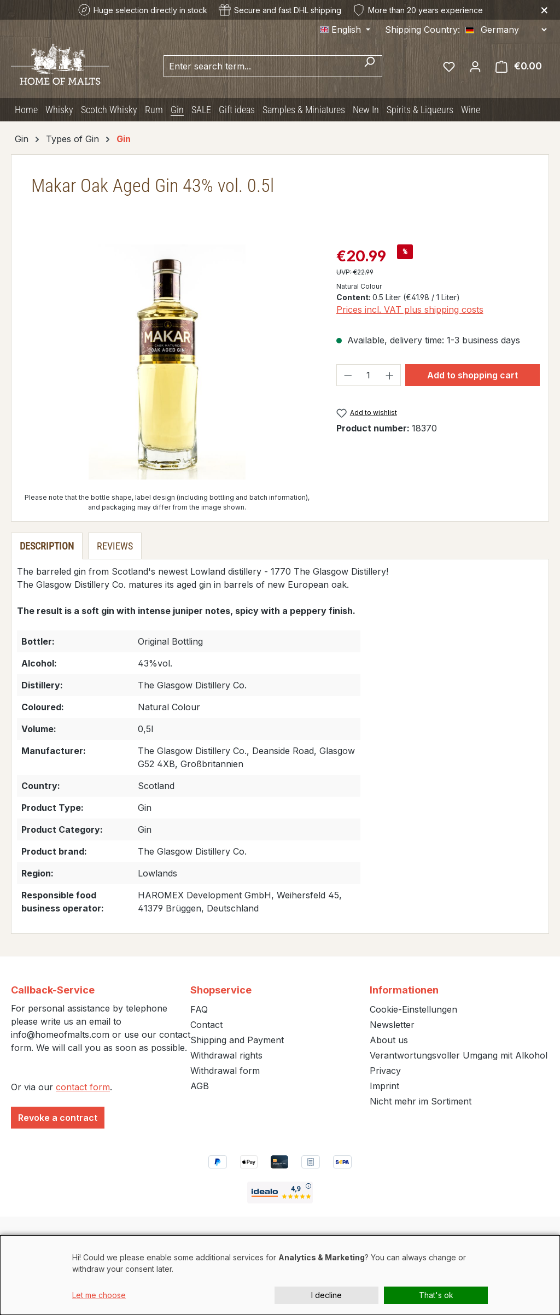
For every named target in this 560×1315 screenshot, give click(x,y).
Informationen (404, 990)
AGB (199, 1085)
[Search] (369, 66)
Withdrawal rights (226, 1055)
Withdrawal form (225, 1070)
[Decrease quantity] (347, 375)
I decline (326, 1295)
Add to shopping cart (472, 375)
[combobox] (260, 66)
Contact (206, 1024)
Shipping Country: (422, 29)
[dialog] (280, 1275)
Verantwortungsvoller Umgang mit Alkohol (458, 1055)
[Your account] (475, 66)
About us (389, 1040)
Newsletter (392, 1024)
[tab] (47, 546)
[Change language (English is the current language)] (345, 29)
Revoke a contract (57, 1117)
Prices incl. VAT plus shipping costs (409, 309)
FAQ (199, 1009)
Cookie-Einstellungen (413, 1009)
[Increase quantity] (389, 375)
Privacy (385, 1070)
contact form (83, 1087)
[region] (167, 362)
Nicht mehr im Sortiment (420, 1101)
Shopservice (221, 990)
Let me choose (99, 1295)
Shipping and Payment (237, 1040)
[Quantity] (368, 375)
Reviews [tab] (115, 546)
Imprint (384, 1085)
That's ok (436, 1295)
